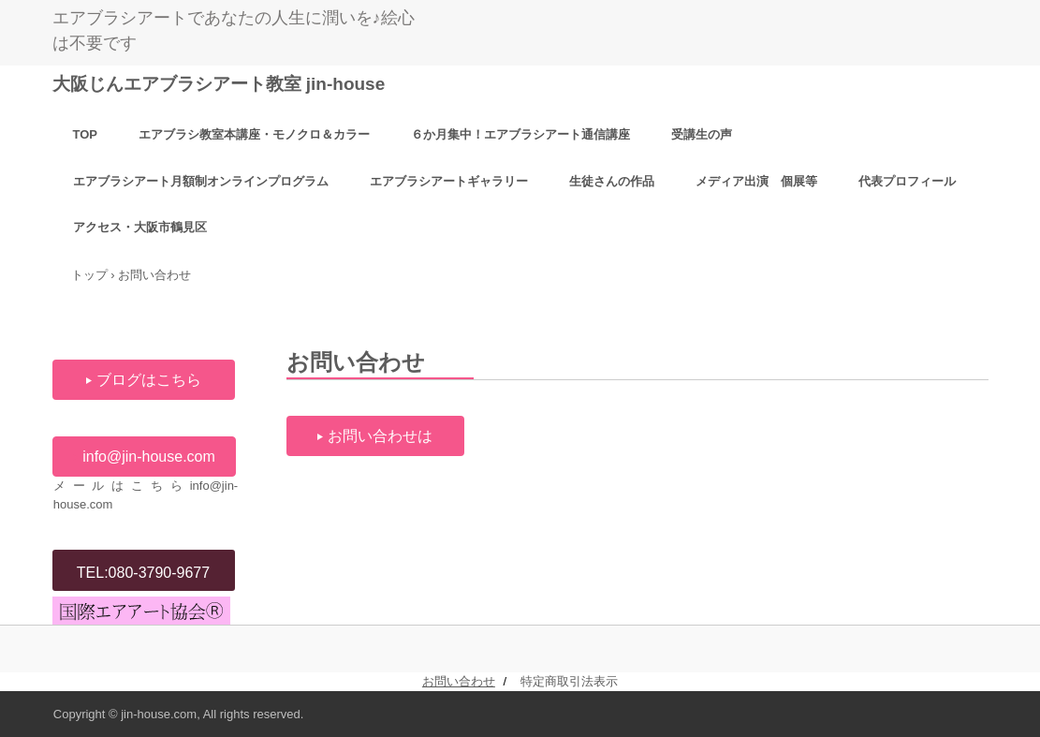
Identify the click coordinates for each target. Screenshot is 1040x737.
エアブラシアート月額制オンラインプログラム (201, 181)
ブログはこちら (148, 380)
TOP (85, 134)
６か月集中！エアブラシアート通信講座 (520, 134)
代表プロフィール (907, 181)
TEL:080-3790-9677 (143, 573)
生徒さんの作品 (611, 181)
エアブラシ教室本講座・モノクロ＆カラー (254, 134)
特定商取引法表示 (569, 681)
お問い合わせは (380, 436)
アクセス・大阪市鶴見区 (140, 227)
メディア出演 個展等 (756, 181)
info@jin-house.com (148, 456)
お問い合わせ (458, 681)
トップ (89, 275)
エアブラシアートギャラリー (449, 181)
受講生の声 (701, 134)
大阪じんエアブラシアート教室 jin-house (219, 84)
